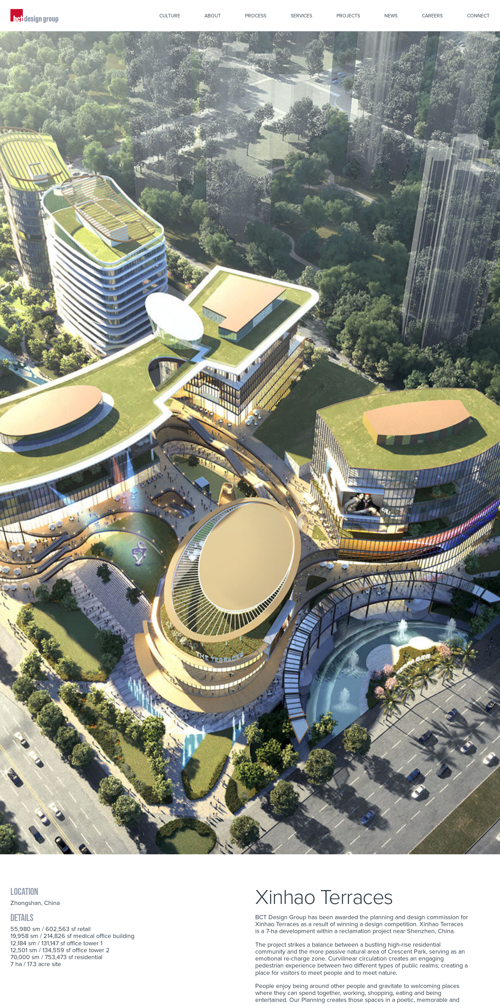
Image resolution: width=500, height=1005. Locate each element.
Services (301, 15)
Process (255, 15)
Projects (348, 15)
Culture (169, 15)
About (213, 15)
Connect (478, 15)
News (391, 15)
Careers (432, 15)
